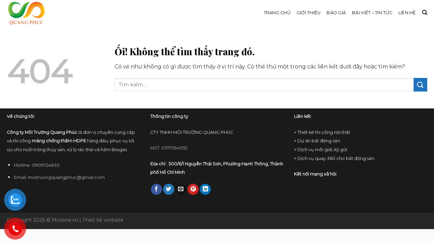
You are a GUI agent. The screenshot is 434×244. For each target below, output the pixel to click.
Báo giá (336, 12)
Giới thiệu (309, 12)
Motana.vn (65, 220)
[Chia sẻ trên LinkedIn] (205, 189)
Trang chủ (277, 12)
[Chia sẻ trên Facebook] (156, 189)
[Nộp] (420, 84)
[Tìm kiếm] (424, 12)
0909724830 (46, 165)
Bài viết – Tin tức (372, 12)
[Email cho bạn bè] (180, 189)
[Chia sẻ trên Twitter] (168, 189)
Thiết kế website (102, 220)
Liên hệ (407, 12)
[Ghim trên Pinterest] (193, 189)
